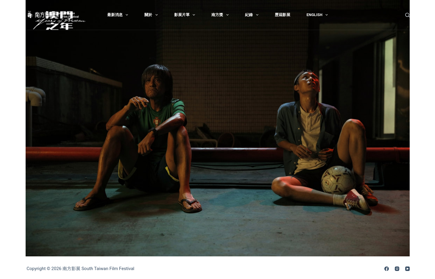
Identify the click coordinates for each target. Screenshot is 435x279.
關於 (152, 14)
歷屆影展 (282, 15)
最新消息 (119, 14)
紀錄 (253, 14)
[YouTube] (407, 268)
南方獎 (221, 14)
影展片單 (186, 14)
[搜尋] (407, 15)
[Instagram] (397, 268)
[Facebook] (386, 268)
